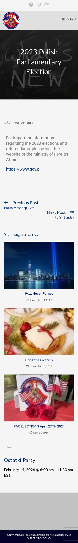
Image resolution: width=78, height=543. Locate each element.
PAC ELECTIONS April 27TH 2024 (39, 426)
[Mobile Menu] (69, 19)
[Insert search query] (39, 447)
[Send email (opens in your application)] (46, 5)
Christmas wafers (39, 360)
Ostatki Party (19, 460)
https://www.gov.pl (23, 169)
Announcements (21, 122)
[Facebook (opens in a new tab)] (31, 5)
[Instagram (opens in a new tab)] (39, 5)
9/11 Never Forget (39, 293)
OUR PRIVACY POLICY (39, 538)
